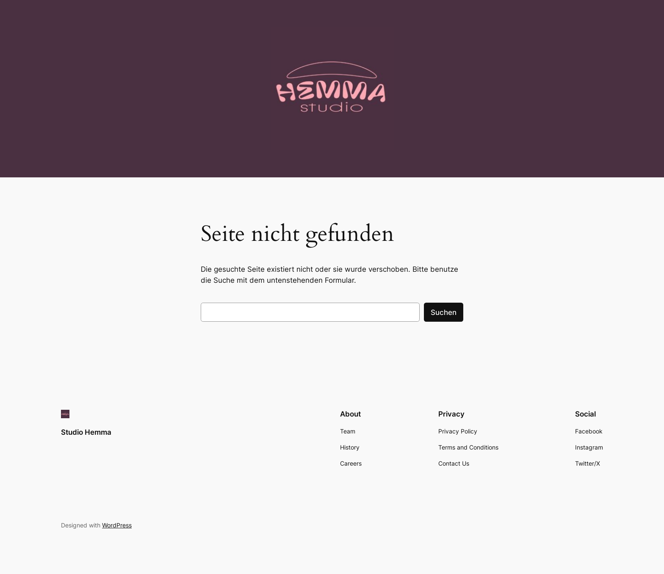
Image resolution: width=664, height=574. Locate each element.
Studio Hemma (86, 432)
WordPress (117, 525)
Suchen (443, 312)
